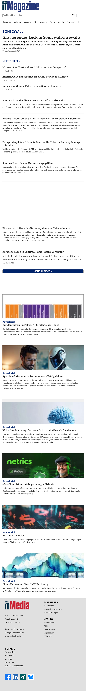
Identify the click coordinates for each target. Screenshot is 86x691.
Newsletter (10, 652)
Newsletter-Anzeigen (53, 609)
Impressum (49, 633)
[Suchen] (73, 15)
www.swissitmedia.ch (14, 636)
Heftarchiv (9, 662)
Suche (79, 15)
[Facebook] (9, 679)
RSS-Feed (9, 655)
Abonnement (49, 622)
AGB (46, 626)
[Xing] (24, 679)
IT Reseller (48, 636)
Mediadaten (49, 605)
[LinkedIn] (16, 679)
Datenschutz (49, 629)
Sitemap (8, 659)
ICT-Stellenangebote (14, 665)
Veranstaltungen (51, 612)
